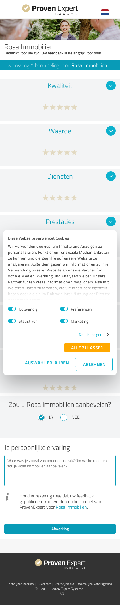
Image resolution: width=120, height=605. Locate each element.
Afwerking (60, 528)
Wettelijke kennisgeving (95, 584)
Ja (51, 417)
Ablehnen (94, 364)
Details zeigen (90, 334)
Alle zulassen (87, 347)
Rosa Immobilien (71, 507)
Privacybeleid (64, 584)
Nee (75, 417)
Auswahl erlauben (47, 362)
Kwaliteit (44, 584)
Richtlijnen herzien (21, 584)
